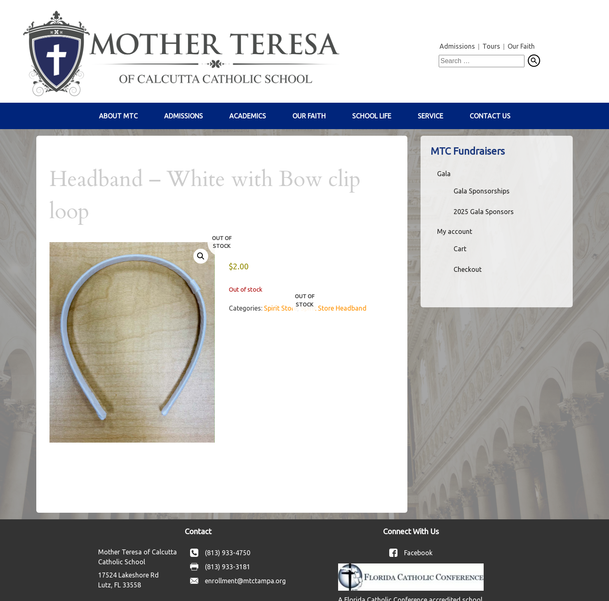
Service (430, 116)
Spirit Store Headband (334, 308)
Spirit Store (280, 308)
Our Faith (521, 46)
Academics (247, 116)
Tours (491, 46)
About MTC (118, 116)
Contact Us (490, 116)
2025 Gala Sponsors (484, 211)
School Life (371, 116)
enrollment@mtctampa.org (245, 581)
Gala (444, 173)
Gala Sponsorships (482, 191)
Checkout (468, 269)
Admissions (457, 46)
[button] (200, 256)
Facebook (418, 552)
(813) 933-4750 (227, 552)
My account (454, 231)
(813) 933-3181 (227, 566)
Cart (460, 248)
